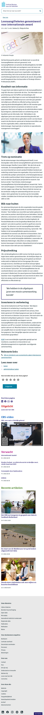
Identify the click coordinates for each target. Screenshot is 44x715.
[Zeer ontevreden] (3, 379)
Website (3, 688)
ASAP (3, 339)
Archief (3, 702)
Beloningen (4, 653)
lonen (6, 366)
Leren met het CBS (6, 676)
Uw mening (38, 713)
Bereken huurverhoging (8, 610)
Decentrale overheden (8, 644)
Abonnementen (6, 705)
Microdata (4, 615)
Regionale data (5, 621)
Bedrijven (4, 639)
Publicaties (4, 624)
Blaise (3, 629)
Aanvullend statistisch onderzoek (11, 618)
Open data (4, 613)
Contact (3, 662)
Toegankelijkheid (6, 697)
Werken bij (4, 673)
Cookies (3, 694)
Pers (2, 665)
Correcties (4, 679)
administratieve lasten (11, 369)
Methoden (4, 627)
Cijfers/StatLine (6, 607)
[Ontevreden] (7, 379)
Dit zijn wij (4, 668)
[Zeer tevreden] (20, 379)
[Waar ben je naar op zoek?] (21, 11)
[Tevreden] (16, 379)
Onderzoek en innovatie (8, 670)
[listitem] (2, 401)
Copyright (4, 691)
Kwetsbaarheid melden (8, 699)
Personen (4, 647)
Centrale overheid (6, 642)
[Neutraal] (11, 379)
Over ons (5, 17)
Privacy (3, 650)
